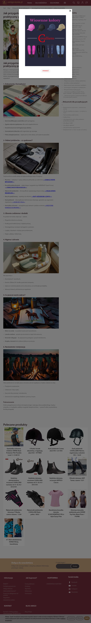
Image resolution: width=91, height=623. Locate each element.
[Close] (70, 11)
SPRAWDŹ (45, 71)
